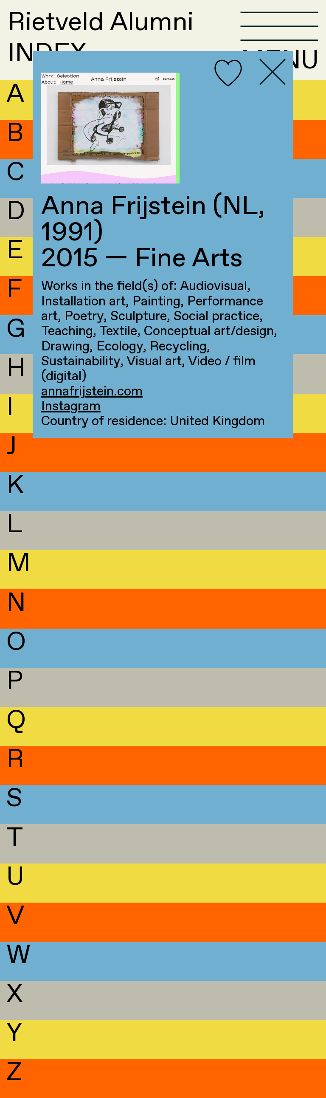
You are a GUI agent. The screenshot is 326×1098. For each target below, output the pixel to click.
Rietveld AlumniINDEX (101, 39)
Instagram (71, 406)
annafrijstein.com (92, 392)
